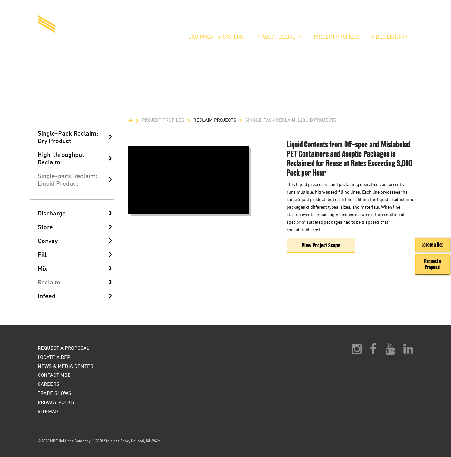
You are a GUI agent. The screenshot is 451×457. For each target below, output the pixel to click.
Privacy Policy (56, 402)
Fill (42, 254)
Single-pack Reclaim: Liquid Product (68, 179)
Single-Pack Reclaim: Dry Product (68, 136)
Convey (48, 240)
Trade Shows (54, 393)
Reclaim (49, 282)
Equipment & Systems (216, 37)
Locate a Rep (370, 17)
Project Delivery (278, 37)
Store (45, 227)
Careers (48, 384)
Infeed (46, 296)
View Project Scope (321, 245)
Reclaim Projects (210, 120)
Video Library (389, 37)
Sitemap (48, 411)
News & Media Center (65, 366)
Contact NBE (54, 375)
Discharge (52, 213)
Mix (42, 268)
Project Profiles (336, 37)
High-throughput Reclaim (61, 158)
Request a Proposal (320, 17)
